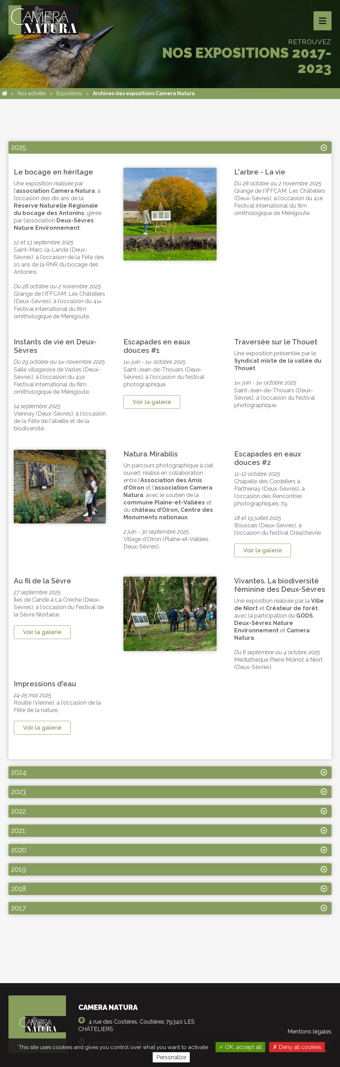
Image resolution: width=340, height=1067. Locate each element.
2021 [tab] (18, 830)
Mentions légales (309, 1031)
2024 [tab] (18, 772)
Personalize (171, 1057)
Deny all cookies (297, 1047)
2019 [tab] (18, 869)
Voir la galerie (152, 402)
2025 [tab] (18, 147)
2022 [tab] (18, 811)
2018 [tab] (18, 888)
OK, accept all (240, 1047)
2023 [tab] (18, 791)
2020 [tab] (18, 850)
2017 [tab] (18, 908)
